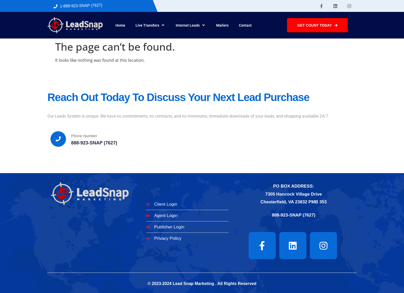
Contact (245, 25)
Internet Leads (191, 25)
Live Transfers (150, 25)
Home (120, 25)
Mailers (222, 25)
